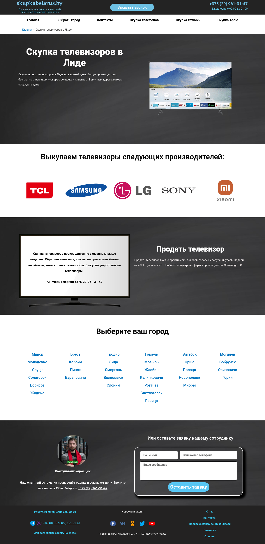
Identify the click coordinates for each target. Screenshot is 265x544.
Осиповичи (227, 370)
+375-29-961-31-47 (89, 282)
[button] (132, 7)
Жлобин (151, 370)
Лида (113, 362)
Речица (151, 401)
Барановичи (75, 377)
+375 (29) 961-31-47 (229, 3)
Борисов (37, 385)
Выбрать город (68, 20)
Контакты (105, 20)
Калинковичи (151, 377)
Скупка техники (188, 20)
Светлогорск (151, 393)
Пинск (75, 370)
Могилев (227, 354)
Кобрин (75, 362)
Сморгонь (113, 370)
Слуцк (37, 370)
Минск (37, 354)
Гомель (151, 354)
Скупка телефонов (144, 20)
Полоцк (189, 370)
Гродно (113, 354)
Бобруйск (227, 362)
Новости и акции (133, 511)
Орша (189, 362)
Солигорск (37, 377)
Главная (33, 20)
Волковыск (113, 377)
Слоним (113, 385)
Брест (75, 354)
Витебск (189, 354)
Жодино (37, 393)
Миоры (189, 385)
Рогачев (151, 385)
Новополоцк (189, 377)
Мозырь (151, 362)
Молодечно (37, 362)
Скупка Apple (228, 20)
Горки (227, 377)
